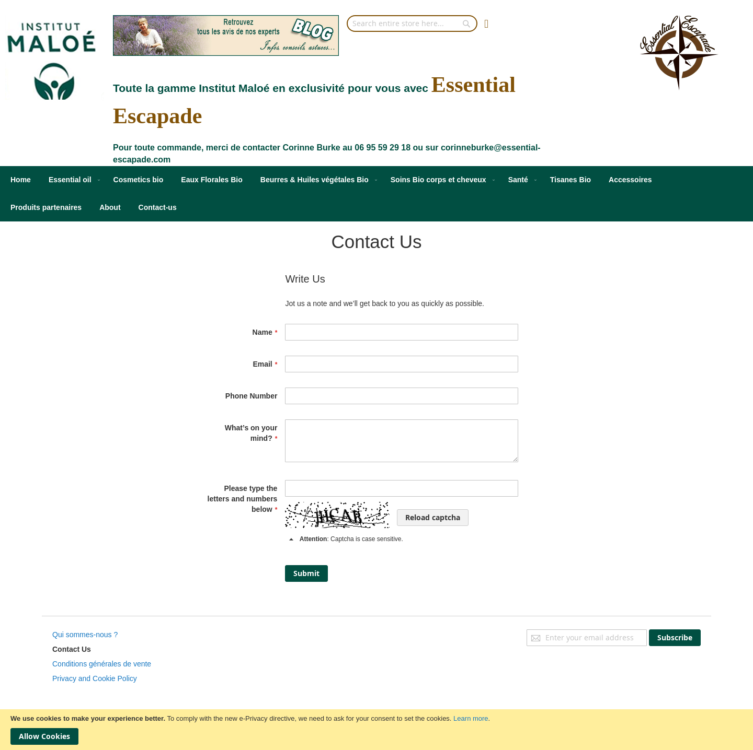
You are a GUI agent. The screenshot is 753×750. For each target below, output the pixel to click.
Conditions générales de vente (101, 664)
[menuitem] (20, 180)
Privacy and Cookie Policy (94, 678)
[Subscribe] (675, 637)
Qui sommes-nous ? (85, 634)
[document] (376, 729)
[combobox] (412, 23)
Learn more (470, 718)
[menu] (376, 193)
